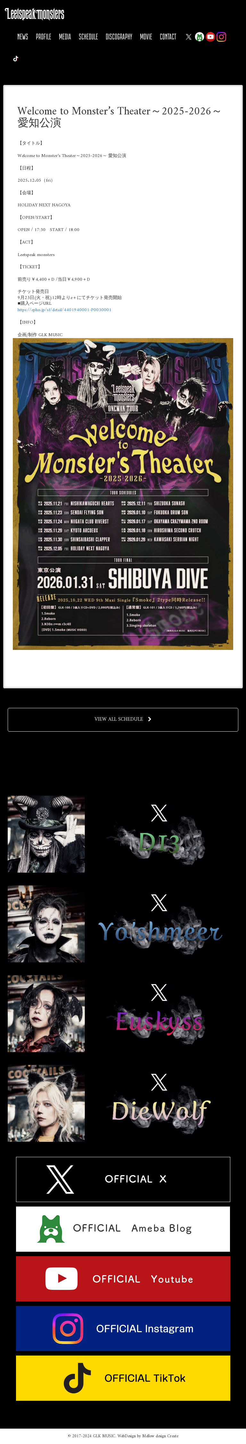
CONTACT (168, 36)
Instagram (221, 37)
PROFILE (43, 36)
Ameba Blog (199, 37)
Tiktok (15, 59)
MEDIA (65, 36)
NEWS (22, 36)
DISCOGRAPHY (119, 36)
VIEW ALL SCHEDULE (123, 719)
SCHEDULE (88, 36)
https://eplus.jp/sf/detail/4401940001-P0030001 (64, 310)
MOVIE (146, 36)
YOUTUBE (210, 37)
